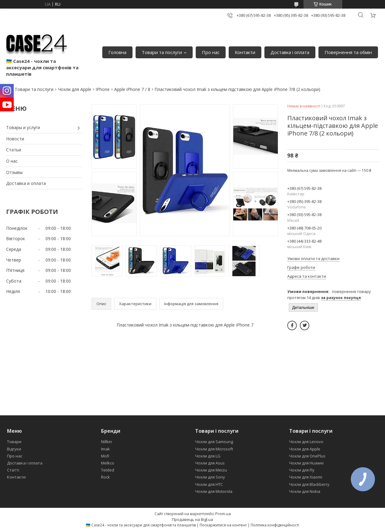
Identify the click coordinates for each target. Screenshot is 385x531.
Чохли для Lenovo (306, 441)
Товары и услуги (23, 127)
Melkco (107, 463)
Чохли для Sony (210, 477)
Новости (15, 139)
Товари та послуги (162, 52)
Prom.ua (223, 513)
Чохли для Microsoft (214, 449)
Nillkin (106, 441)
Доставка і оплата (290, 52)
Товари (14, 441)
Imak (105, 449)
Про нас (211, 52)
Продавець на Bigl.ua (192, 519)
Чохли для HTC (209, 484)
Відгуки (14, 449)
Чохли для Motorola (213, 491)
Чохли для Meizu (211, 470)
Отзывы (14, 172)
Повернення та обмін (348, 52)
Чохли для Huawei (306, 463)
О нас (12, 161)
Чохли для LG (207, 456)
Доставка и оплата (26, 183)
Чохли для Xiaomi (305, 477)
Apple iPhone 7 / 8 (132, 89)
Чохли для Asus (210, 463)
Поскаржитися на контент (223, 525)
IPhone (103, 89)
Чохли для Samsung (214, 441)
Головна (117, 52)
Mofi (105, 456)
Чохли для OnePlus (307, 456)
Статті (13, 470)
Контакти (245, 52)
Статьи (13, 150)
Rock (105, 477)
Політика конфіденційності (275, 525)
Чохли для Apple (74, 89)
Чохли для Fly (301, 470)
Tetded (107, 470)
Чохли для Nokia (304, 491)
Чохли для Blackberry (309, 484)
